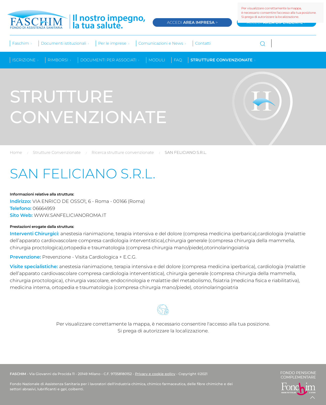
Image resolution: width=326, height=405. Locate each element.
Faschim (22, 43)
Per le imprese (114, 43)
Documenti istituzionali (65, 43)
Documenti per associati (110, 60)
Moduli (157, 60)
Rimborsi (60, 60)
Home (16, 152)
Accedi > (192, 22)
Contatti (203, 43)
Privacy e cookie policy (155, 374)
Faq (178, 60)
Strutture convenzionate (223, 60)
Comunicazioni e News (162, 43)
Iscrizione (25, 60)
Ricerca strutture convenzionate (123, 152)
